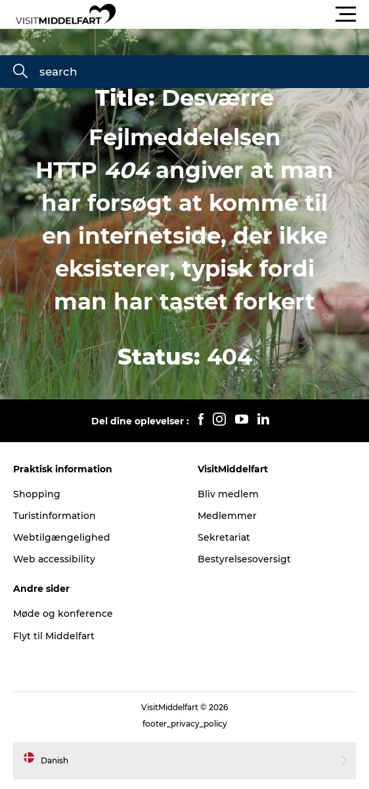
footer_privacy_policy (184, 724)
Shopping (36, 494)
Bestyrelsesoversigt (244, 559)
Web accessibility (54, 559)
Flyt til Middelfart (54, 636)
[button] (243, 14)
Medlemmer (227, 516)
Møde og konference (63, 614)
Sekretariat (224, 537)
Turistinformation (54, 516)
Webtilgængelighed (61, 537)
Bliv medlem (228, 494)
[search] (20, 72)
